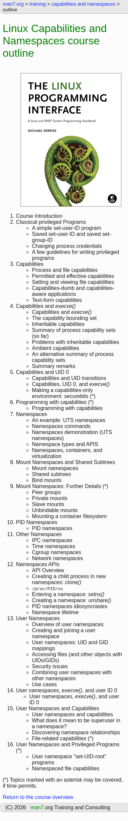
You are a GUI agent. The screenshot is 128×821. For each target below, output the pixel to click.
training (37, 4)
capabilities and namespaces (84, 4)
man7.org (13, 4)
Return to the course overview (38, 797)
